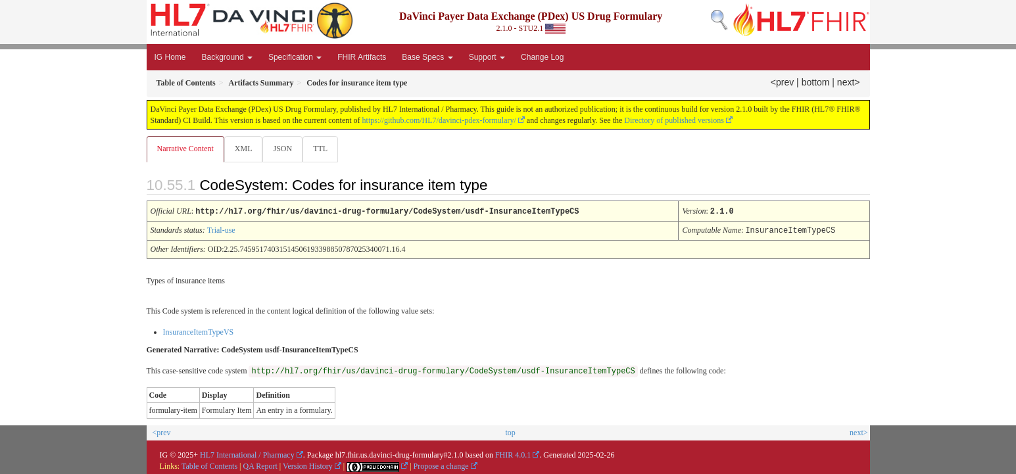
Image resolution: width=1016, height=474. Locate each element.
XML (245, 148)
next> (848, 82)
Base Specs (427, 57)
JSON (285, 148)
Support (487, 57)
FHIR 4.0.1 (513, 454)
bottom (816, 82)
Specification (295, 57)
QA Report (260, 465)
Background (227, 57)
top (510, 432)
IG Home (170, 57)
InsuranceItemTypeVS (198, 331)
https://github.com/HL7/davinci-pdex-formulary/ (439, 120)
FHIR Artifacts (361, 57)
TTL (324, 148)
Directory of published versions (674, 120)
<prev (782, 82)
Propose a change (441, 465)
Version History (308, 465)
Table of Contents (209, 465)
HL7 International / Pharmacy (247, 454)
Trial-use (221, 230)
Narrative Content (185, 148)
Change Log (542, 57)
